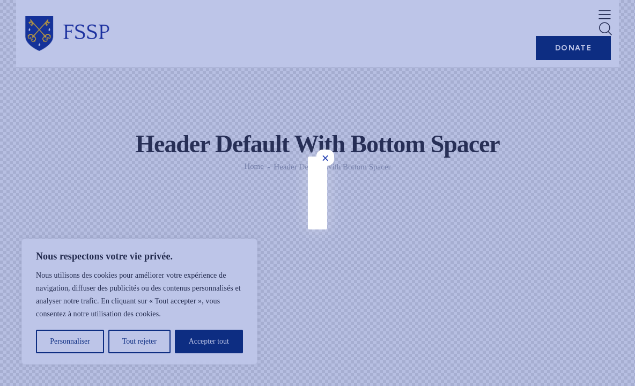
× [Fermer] (488, 22)
